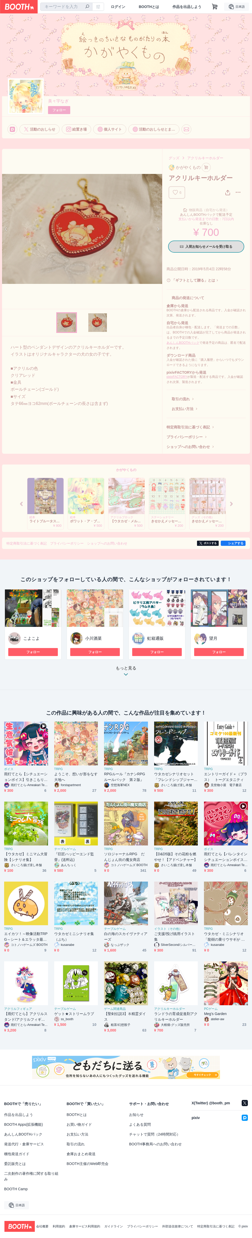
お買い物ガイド (79, 1124)
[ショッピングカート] (215, 6)
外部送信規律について (177, 1226)
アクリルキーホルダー (205, 158)
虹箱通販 (155, 638)
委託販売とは (15, 1164)
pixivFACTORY (177, 377)
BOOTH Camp (16, 1189)
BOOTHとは (149, 7)
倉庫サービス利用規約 (84, 1226)
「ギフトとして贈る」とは (193, 280)
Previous (6, 229)
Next (158, 229)
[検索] (87, 7)
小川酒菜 (93, 638)
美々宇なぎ (58, 101)
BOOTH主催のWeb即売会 (87, 1164)
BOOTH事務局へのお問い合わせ (155, 1144)
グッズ (174, 158)
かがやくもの (126, 470)
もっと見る (126, 672)
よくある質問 (140, 1124)
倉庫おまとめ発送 (81, 1154)
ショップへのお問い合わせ (188, 447)
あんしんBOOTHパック (183, 343)
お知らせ (136, 1115)
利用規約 (59, 1226)
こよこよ (31, 638)
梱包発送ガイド (16, 1154)
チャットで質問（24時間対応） (154, 1134)
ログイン (118, 7)
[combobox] (66, 7)
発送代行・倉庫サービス (24, 1144)
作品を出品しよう (186, 7)
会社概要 (42, 1226)
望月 (213, 638)
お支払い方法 (182, 409)
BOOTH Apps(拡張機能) (23, 1124)
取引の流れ (181, 399)
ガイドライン (113, 1226)
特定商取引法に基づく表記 (188, 427)
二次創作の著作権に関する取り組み (31, 1176)
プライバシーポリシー (185, 437)
